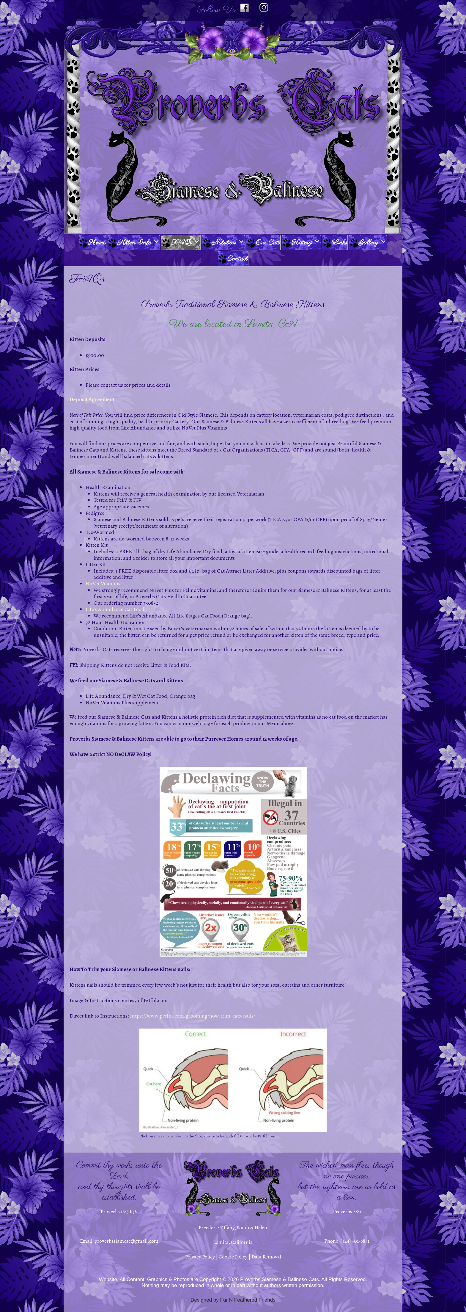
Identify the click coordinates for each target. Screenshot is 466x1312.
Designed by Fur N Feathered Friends (233, 1300)
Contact (237, 258)
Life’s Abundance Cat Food (115, 609)
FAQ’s (185, 242)
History (306, 242)
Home (97, 242)
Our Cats (268, 242)
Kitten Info (138, 242)
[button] (155, 242)
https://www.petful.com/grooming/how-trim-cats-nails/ (192, 1015)
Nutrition (228, 242)
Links (339, 242)
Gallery (373, 242)
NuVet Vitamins (103, 583)
